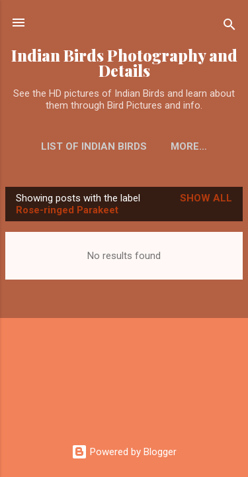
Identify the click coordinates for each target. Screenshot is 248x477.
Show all (206, 198)
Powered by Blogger (124, 452)
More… (189, 146)
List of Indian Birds (94, 146)
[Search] (229, 27)
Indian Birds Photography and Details (124, 63)
